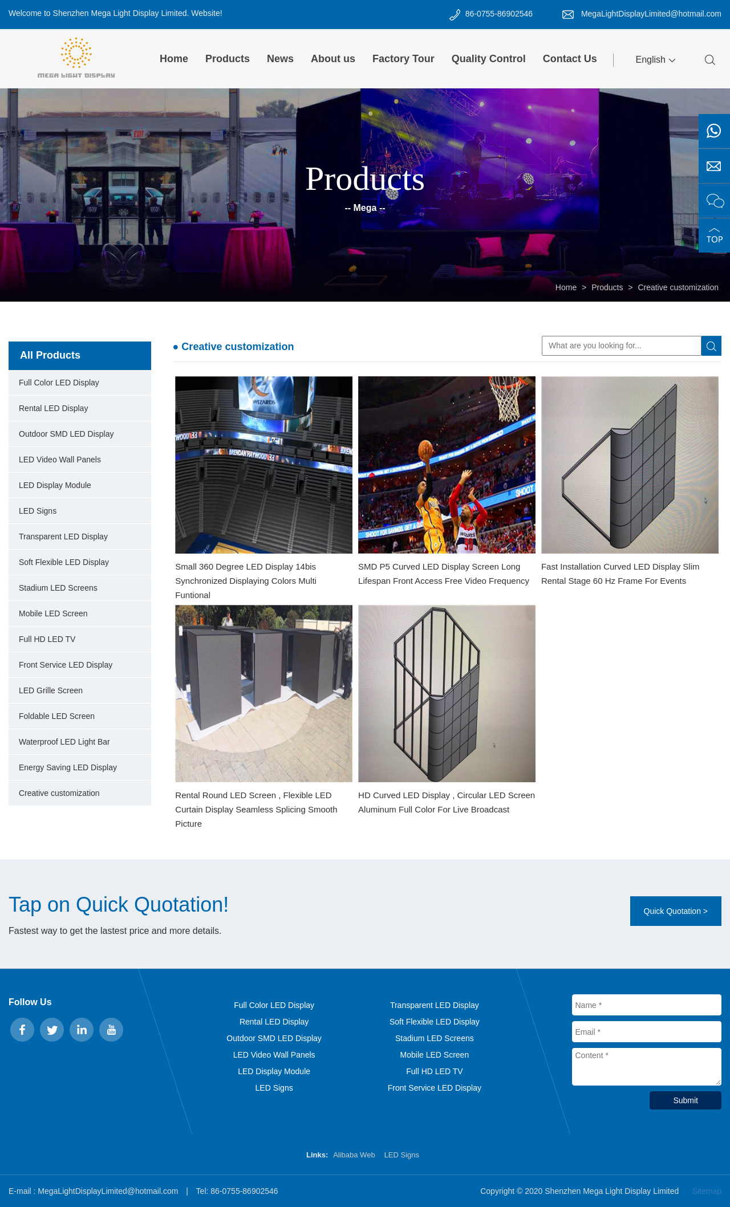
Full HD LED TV (47, 639)
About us (333, 58)
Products (227, 58)
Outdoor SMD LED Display (66, 433)
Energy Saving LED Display (68, 767)
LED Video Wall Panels (60, 459)
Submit (685, 1100)
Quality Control (489, 58)
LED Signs (37, 510)
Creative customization (678, 287)
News (280, 58)
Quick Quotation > (676, 911)
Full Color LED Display (59, 382)
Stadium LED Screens (58, 587)
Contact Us (570, 58)
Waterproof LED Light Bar (64, 741)
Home (174, 58)
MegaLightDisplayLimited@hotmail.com (651, 13)
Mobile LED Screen (53, 613)
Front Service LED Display (65, 664)
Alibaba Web (354, 1155)
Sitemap (706, 1191)
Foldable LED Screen (57, 716)
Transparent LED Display (63, 536)
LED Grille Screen (51, 690)
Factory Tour (403, 58)
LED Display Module (55, 485)
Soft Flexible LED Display (64, 562)
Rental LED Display (53, 408)
